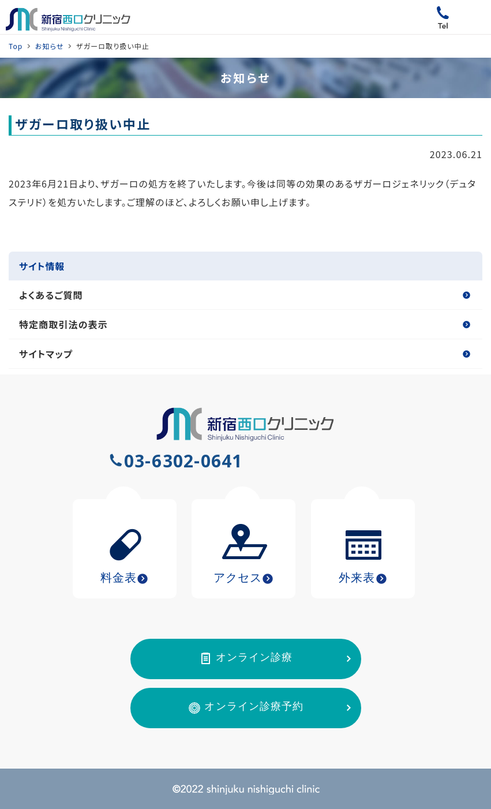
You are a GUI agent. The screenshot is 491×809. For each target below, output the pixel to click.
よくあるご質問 (51, 295)
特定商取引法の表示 (63, 324)
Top (16, 46)
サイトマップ (46, 354)
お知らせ (49, 46)
